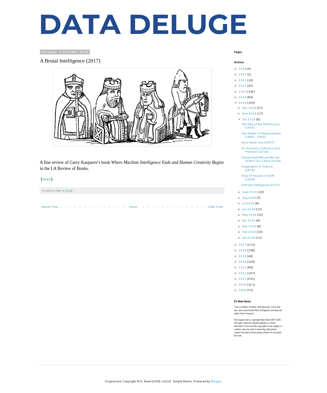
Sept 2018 (250, 192)
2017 (243, 245)
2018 (243, 103)
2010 (243, 284)
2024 (243, 69)
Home (133, 207)
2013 (243, 267)
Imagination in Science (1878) (257, 168)
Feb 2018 (249, 232)
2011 (243, 279)
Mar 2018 (249, 226)
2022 (243, 80)
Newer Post (49, 207)
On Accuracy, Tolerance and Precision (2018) (260, 150)
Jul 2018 (248, 203)
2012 (243, 273)
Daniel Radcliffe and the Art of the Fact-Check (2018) (261, 159)
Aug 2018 (249, 198)
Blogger (216, 381)
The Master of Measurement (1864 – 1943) (261, 135)
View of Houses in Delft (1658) (257, 177)
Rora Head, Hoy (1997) (257, 142)
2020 (243, 91)
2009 (243, 290)
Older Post (215, 207)
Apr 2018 (249, 220)
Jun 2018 (249, 209)
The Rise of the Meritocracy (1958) (260, 126)
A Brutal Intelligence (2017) (260, 185)
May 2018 (249, 215)
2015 (243, 256)
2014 (243, 262)
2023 (243, 74)
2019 (243, 97)
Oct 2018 (249, 119)
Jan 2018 (249, 238)
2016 (243, 250)
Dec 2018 (249, 108)
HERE (46, 179)
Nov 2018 (249, 113)
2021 (243, 86)
